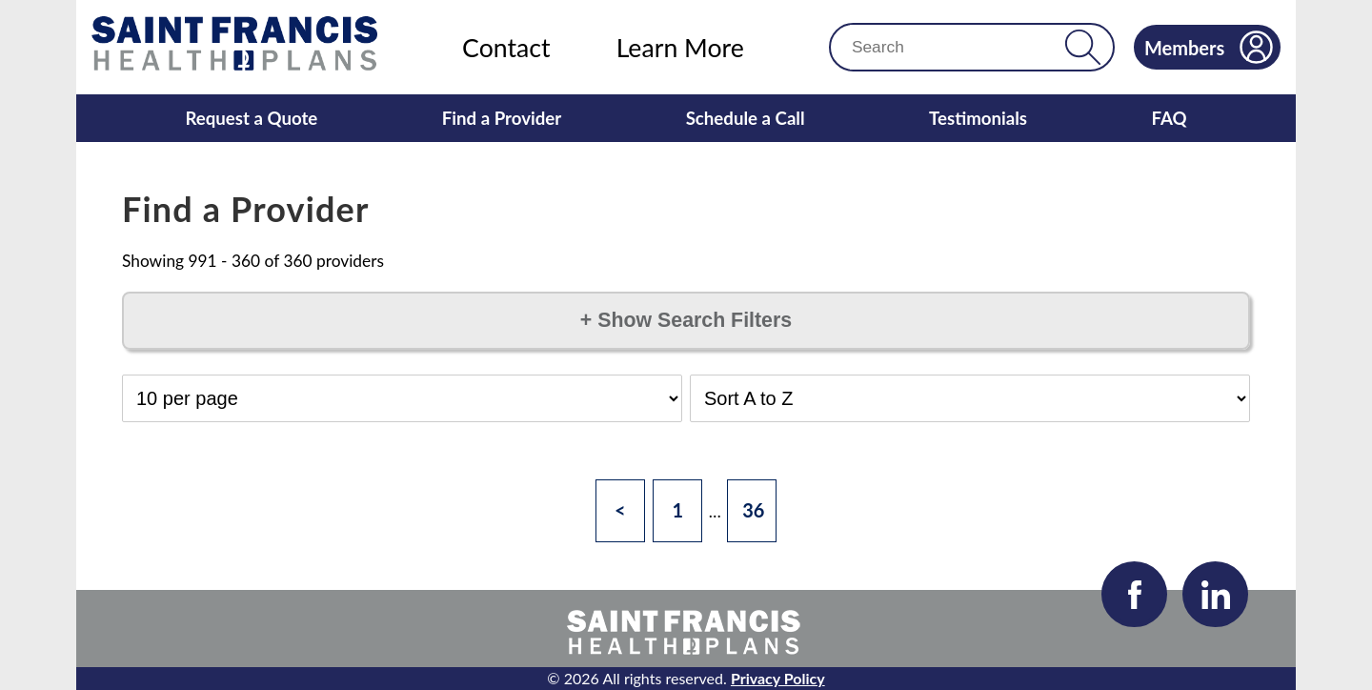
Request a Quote (251, 118)
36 (753, 509)
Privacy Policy (778, 678)
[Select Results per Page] (402, 398)
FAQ (1168, 118)
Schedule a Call (745, 118)
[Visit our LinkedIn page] (1215, 594)
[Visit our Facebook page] (1134, 594)
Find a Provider (502, 118)
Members (1208, 47)
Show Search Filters (686, 320)
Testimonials (978, 118)
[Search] (955, 47)
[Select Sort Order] (970, 398)
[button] (1082, 47)
